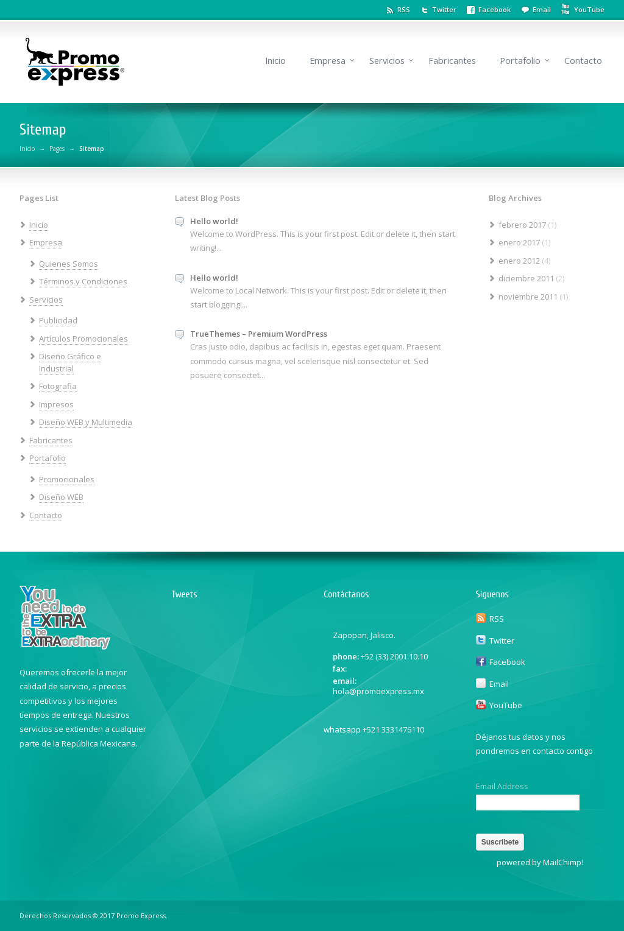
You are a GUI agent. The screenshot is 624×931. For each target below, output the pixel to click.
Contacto (583, 60)
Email (542, 9)
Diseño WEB (61, 496)
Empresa (328, 60)
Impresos (56, 404)
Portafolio (520, 60)
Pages (57, 149)
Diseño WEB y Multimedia (85, 421)
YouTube (505, 705)
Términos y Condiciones (83, 281)
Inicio (275, 60)
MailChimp (562, 862)
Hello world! (214, 221)
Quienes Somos (68, 263)
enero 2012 (519, 260)
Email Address (502, 786)
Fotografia (58, 386)
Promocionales (66, 479)
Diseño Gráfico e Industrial (70, 362)
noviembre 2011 (528, 296)
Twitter (444, 9)
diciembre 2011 (526, 278)
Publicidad (58, 320)
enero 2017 (519, 242)
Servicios (387, 60)
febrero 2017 (522, 224)
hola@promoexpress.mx (378, 691)
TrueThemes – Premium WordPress (258, 333)
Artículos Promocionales (83, 338)
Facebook (494, 9)
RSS (403, 9)
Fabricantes (452, 60)
